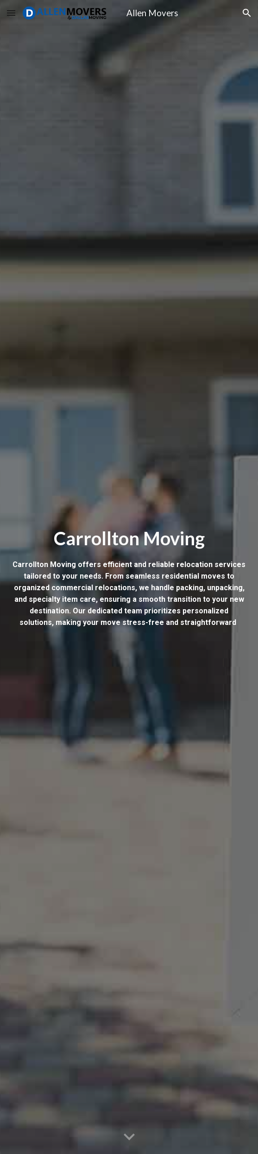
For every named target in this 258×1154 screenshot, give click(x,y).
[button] (11, 12)
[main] (129, 577)
